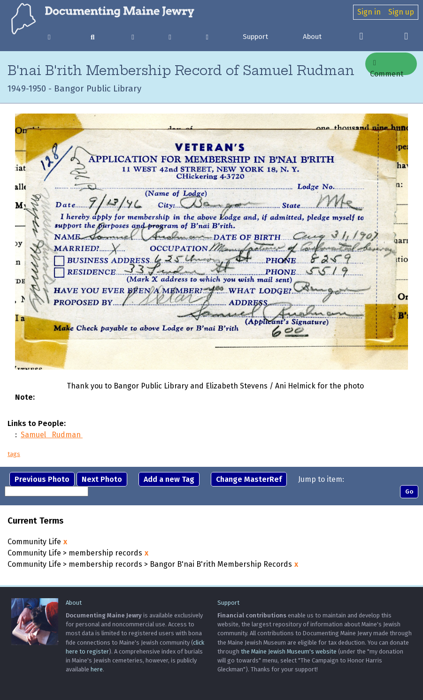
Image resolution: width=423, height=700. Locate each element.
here (97, 669)
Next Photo (102, 479)
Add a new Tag (169, 479)
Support (255, 36)
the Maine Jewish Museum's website (289, 651)
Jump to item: (321, 479)
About (312, 36)
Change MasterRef (249, 479)
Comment (386, 67)
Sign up (401, 12)
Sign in (369, 12)
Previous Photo (42, 479)
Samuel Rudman (52, 434)
